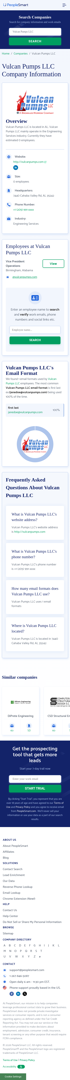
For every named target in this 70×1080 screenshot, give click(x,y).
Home (6, 53)
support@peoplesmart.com (23, 970)
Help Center (10, 916)
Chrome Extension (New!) (19, 898)
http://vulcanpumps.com (28, 162)
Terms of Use (10, 1060)
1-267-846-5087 (16, 976)
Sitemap (8, 933)
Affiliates (8, 851)
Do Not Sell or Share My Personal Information (32, 922)
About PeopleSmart (15, 845)
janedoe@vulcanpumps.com (25, 412)
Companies (21, 53)
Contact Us (10, 910)
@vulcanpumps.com (25, 277)
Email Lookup (11, 892)
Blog (6, 857)
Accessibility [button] (14, 1067)
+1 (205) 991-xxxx (23, 210)
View (53, 264)
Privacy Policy (23, 807)
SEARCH (35, 41)
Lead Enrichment (14, 875)
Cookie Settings (13, 1076)
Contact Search (12, 869)
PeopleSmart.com (26, 811)
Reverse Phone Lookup (17, 887)
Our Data (9, 881)
